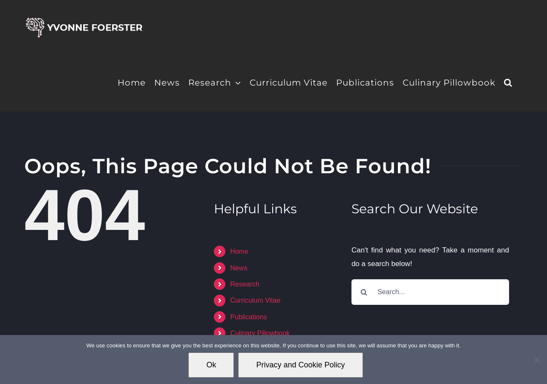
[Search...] (430, 292)
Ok (211, 365)
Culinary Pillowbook (260, 333)
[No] (536, 359)
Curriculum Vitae (255, 300)
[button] (508, 82)
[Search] (364, 292)
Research (244, 284)
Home (239, 251)
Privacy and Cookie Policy (300, 365)
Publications (248, 317)
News (238, 268)
